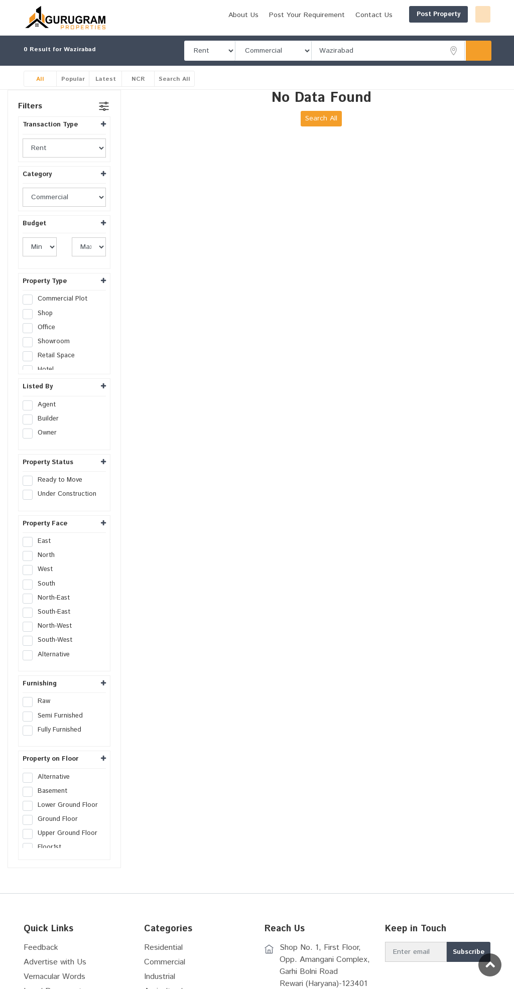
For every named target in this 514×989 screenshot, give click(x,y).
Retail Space (52, 366)
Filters (30, 116)
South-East (50, 622)
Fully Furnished (55, 740)
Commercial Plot (58, 309)
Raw (40, 712)
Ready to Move (56, 490)
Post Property (390, 14)
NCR (138, 89)
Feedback (41, 958)
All (40, 89)
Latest (105, 89)
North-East (49, 608)
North (42, 566)
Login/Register (459, 14)
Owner (43, 443)
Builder (44, 429)
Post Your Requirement (393, 32)
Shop (41, 324)
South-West (51, 650)
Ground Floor (53, 829)
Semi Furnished (56, 726)
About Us (330, 32)
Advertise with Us (55, 972)
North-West (50, 636)
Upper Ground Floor (63, 844)
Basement (48, 801)
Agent (42, 415)
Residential (163, 958)
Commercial (164, 972)
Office (42, 338)
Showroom (49, 352)
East (40, 551)
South (42, 594)
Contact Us (460, 32)
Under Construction (63, 504)
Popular (73, 89)
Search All (174, 89)
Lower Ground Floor (63, 815)
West (41, 580)
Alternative (49, 665)
